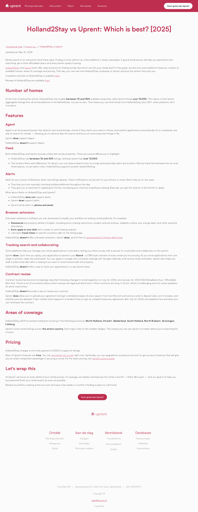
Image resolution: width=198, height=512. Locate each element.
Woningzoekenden (55, 446)
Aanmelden (84, 451)
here (57, 75)
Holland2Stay (12, 67)
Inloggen (84, 446)
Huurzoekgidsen (114, 451)
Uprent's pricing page (103, 358)
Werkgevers (55, 451)
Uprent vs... (31, 46)
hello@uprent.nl (99, 507)
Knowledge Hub (14, 46)
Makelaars (143, 451)
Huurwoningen (143, 446)
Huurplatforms (114, 446)
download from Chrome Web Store (104, 237)
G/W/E (113, 457)
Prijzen (55, 456)
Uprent (28, 67)
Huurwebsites (143, 456)
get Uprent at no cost (62, 355)
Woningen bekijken (84, 456)
